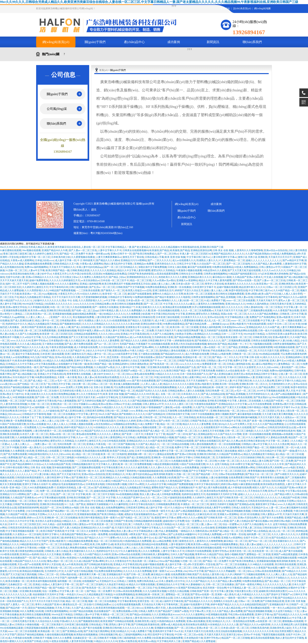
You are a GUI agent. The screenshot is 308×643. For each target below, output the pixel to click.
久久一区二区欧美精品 (184, 417)
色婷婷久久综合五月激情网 (135, 360)
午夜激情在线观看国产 (206, 404)
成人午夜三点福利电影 (166, 320)
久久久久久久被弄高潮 (135, 467)
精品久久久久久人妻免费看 (105, 340)
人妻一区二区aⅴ (85, 487)
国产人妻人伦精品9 (240, 521)
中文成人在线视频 (273, 277)
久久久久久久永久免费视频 (137, 571)
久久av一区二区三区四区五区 (207, 501)
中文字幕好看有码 (126, 601)
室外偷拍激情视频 (61, 467)
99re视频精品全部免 (52, 427)
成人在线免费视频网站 (113, 507)
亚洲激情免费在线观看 (15, 310)
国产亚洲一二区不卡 (132, 434)
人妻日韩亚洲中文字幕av (224, 257)
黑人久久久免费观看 (281, 511)
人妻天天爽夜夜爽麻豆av (109, 257)
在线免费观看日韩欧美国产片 (193, 410)
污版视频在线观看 (262, 344)
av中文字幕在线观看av (143, 357)
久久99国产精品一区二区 (286, 290)
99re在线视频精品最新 (11, 627)
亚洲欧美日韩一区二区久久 (253, 384)
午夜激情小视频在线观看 (189, 270)
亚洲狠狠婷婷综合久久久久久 (142, 277)
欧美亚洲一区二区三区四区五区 (56, 334)
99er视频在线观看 (31, 250)
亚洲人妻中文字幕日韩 (117, 330)
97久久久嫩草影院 (255, 437)
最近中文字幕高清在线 (27, 354)
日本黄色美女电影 (95, 484)
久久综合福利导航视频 (110, 347)
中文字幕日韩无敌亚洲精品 (132, 491)
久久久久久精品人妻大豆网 (254, 460)
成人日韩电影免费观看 (37, 460)
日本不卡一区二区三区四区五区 (230, 470)
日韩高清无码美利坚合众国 (282, 427)
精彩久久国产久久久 (248, 450)
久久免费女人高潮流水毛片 (93, 277)
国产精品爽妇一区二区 (62, 511)
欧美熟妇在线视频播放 (85, 634)
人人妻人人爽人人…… (37, 317)
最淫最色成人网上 (15, 460)
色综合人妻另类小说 (213, 574)
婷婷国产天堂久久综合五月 (189, 290)
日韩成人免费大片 (50, 350)
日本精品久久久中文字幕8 (19, 364)
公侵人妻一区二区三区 (290, 374)
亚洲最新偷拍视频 (61, 313)
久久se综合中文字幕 (30, 337)
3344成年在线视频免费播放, (224, 544)
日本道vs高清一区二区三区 (190, 283)
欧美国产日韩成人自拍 (122, 450)
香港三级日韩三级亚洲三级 (17, 253)
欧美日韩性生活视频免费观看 (228, 293)
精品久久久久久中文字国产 (34, 541)
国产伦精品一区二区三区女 (189, 437)
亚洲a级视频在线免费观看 (38, 263)
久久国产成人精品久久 (147, 444)
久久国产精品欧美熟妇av (258, 253)
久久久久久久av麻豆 (184, 303)
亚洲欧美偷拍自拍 (219, 410)
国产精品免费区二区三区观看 (274, 387)
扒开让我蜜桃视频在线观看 (206, 307)
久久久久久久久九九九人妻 (277, 584)
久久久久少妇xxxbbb (109, 334)
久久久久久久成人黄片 (94, 390)
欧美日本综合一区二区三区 (27, 410)
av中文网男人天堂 (242, 424)
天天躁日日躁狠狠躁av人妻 (241, 377)
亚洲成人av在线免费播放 (16, 357)
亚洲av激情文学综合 (16, 307)
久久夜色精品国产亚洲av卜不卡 (89, 357)
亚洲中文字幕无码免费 (203, 370)
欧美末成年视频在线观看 (28, 360)
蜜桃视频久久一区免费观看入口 (24, 427)
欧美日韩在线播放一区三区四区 (127, 447)
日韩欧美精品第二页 (204, 457)
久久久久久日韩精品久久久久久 (98, 323)
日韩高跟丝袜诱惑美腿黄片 (29, 477)
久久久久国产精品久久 (198, 581)
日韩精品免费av (103, 303)
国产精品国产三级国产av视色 (163, 491)
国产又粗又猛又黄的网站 (96, 631)
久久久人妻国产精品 (188, 387)
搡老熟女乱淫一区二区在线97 (43, 390)
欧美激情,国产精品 (159, 250)
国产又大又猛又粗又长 (69, 474)
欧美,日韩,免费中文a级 (102, 544)
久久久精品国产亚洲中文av (130, 497)
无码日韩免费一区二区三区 (219, 390)
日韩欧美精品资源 (79, 270)
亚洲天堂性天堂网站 (48, 527)
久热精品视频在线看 (140, 477)
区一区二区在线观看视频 (227, 444)
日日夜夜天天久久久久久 (193, 317)
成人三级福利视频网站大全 (201, 607)
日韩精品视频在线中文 (83, 464)
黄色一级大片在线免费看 (50, 501)
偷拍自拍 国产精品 (217, 344)
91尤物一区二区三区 (16, 270)
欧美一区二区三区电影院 (114, 454)
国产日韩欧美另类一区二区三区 (235, 497)
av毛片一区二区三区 (65, 380)
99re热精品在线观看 (269, 354)
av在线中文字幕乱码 (107, 397)
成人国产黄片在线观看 (290, 551)
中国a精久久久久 (68, 621)
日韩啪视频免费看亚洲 (168, 504)
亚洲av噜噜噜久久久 (165, 300)
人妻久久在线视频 (194, 390)
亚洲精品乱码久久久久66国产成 (262, 327)
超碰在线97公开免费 (173, 521)
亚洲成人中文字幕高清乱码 (135, 334)
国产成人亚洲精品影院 (200, 434)
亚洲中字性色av (39, 340)
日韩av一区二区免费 (248, 601)
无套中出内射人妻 (15, 277)
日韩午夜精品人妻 (108, 310)
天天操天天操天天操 (134, 407)
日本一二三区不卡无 (232, 334)
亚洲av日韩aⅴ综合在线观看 (126, 554)
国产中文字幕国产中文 (200, 470)
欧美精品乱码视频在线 (128, 430)
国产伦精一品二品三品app (85, 310)
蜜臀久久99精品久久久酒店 (63, 627)
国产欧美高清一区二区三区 (164, 364)
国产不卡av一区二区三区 (163, 360)
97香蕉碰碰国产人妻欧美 (159, 407)
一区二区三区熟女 (273, 307)
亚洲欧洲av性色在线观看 (239, 397)
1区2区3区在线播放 (196, 400)
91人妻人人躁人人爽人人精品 (131, 501)
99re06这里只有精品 (62, 614)
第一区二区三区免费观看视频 (40, 330)
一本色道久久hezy (73, 594)
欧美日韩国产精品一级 (57, 270)
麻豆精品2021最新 (222, 277)
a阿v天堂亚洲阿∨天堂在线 (201, 564)
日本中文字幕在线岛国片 (103, 420)
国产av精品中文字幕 (292, 260)
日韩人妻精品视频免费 (123, 587)
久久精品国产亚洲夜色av (116, 337)
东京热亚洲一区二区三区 (265, 551)
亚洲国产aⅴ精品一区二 (132, 370)
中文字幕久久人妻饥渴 (108, 464)
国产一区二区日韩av (167, 253)
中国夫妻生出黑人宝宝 (246, 591)
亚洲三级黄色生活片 (163, 290)
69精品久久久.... (70, 521)
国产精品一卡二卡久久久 (225, 357)
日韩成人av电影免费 (220, 354)
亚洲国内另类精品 (66, 487)
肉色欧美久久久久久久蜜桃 (173, 277)
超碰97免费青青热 (38, 280)
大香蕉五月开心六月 (63, 273)
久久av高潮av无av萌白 (163, 280)
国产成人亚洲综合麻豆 (22, 320)
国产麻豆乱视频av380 (262, 521)
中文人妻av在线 (18, 587)
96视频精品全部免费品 (114, 273)
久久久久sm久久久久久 (274, 270)
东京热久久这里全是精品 (48, 521)
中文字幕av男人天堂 (200, 611)
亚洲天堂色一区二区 (240, 551)
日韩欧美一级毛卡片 (159, 511)
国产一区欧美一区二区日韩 (203, 460)
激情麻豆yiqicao (220, 323)
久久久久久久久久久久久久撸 (138, 627)
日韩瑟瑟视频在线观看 (113, 380)
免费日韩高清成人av (147, 581)
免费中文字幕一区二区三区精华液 (251, 360)
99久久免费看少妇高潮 (214, 377)
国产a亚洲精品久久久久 (114, 400)
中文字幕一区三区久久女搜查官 (239, 367)
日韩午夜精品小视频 (257, 407)
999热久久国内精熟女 (257, 303)
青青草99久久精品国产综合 (209, 554)
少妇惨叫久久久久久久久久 (47, 300)
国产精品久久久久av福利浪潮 (255, 624)
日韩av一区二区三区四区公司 (281, 287)
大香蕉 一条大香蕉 (67, 377)
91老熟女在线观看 (58, 641)
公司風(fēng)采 (57, 108)
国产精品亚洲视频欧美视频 (236, 511)
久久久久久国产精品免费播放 (263, 313)
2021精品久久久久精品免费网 (57, 360)
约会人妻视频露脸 (66, 400)
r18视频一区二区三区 (186, 430)
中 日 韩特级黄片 (86, 260)
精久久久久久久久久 (232, 307)
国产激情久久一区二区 (113, 290)
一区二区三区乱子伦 (146, 587)
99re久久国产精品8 (108, 414)
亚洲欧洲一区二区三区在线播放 (60, 517)
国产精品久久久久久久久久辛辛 (267, 464)
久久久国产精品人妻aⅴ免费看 (266, 263)
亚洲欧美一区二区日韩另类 (214, 480)
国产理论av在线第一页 (244, 280)
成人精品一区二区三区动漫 (159, 447)
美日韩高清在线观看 (285, 564)
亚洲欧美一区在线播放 (179, 287)
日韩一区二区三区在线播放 (74, 420)
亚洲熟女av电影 (70, 507)
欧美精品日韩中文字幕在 (264, 374)
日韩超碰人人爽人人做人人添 (127, 547)
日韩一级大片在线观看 (270, 330)
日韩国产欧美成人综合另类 (191, 360)
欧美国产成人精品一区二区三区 (157, 430)
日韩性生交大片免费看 (191, 273)
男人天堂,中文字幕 (295, 390)
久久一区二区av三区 (156, 497)
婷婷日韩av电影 (229, 484)
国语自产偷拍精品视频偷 (169, 357)
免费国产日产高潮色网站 (262, 317)
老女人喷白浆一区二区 (292, 410)
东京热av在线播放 (36, 424)
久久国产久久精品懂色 (27, 334)
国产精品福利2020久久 (172, 354)
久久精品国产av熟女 (104, 367)
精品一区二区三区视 (140, 280)
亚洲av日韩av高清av (147, 420)
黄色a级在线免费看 (144, 374)
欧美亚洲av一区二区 (267, 283)
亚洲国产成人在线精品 (256, 531)
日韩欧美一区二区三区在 (245, 354)
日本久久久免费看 (62, 638)
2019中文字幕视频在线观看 (271, 390)
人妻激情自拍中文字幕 (294, 263)
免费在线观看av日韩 (126, 611)
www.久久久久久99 (84, 303)
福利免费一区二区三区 (258, 534)
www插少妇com (8, 384)
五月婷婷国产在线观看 (216, 330)
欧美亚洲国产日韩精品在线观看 (176, 440)
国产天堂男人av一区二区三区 (176, 567)
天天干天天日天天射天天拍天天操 (47, 601)
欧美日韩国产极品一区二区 (121, 390)
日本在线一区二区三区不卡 (115, 280)
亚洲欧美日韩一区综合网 (225, 384)
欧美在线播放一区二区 (17, 581)
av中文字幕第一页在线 (234, 534)
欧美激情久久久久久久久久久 (240, 283)
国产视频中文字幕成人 (149, 527)
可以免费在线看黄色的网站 (128, 387)
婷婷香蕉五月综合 (140, 283)
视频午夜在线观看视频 (78, 617)
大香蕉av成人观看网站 (22, 260)
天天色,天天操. (62, 607)
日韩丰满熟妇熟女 (139, 364)
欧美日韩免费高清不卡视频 (116, 283)
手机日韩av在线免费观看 (241, 614)
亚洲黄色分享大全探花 (137, 327)
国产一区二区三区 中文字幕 (158, 303)
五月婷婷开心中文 (54, 571)
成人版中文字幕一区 (65, 260)
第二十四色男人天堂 (138, 524)
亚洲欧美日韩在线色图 (58, 310)
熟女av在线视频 (11, 440)
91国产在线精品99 (155, 414)
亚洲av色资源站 (68, 557)
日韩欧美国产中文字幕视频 (130, 287)
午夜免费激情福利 (193, 507)
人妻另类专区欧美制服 (15, 404)
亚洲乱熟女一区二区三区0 (63, 404)
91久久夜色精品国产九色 (183, 367)
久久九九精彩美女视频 (154, 591)
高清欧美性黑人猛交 (145, 621)
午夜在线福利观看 (256, 323)
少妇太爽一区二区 (159, 327)
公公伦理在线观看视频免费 (56, 447)
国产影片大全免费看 (14, 511)
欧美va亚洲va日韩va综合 (77, 501)
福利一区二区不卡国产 (17, 283)
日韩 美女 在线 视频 (223, 250)
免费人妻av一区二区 (45, 444)
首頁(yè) (103, 70)
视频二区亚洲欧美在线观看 (155, 367)
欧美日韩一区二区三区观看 (198, 293)
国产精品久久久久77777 (96, 537)
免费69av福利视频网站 (36, 267)
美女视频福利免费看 (83, 317)
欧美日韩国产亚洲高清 (34, 327)
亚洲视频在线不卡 (188, 487)
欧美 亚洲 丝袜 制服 (175, 257)
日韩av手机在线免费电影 (231, 474)
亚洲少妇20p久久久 (235, 303)
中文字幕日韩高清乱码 (234, 547)
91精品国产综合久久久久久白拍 (29, 561)
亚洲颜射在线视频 (163, 627)
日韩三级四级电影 (78, 287)
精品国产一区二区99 (177, 434)
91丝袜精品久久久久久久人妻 (108, 427)
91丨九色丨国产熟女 (75, 504)
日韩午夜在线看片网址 (17, 467)
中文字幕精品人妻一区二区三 (242, 587)
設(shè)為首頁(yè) (242, 8)
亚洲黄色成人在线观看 (47, 450)
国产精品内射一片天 (206, 474)
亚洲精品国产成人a (30, 350)
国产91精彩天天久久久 (287, 474)
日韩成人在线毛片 (240, 507)
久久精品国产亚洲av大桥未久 (247, 277)
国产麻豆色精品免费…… (198, 323)
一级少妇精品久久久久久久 (111, 313)
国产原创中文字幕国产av (279, 594)
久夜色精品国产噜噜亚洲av (74, 534)
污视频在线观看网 (255, 574)
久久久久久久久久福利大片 (62, 514)
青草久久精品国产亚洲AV (48, 604)
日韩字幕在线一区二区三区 (153, 460)
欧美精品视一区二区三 (49, 631)
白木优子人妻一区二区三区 (34, 434)
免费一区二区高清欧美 (51, 491)
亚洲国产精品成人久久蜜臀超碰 (199, 641)
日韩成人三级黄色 (126, 581)
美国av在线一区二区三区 (234, 313)
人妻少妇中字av (43, 273)
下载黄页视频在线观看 (273, 634)
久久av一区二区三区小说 (89, 437)
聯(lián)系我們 (252, 42)
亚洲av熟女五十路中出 (11, 394)
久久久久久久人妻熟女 (109, 434)
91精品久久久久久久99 (167, 374)
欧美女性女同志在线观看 (128, 544)
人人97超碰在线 (51, 410)
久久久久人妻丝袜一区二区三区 (136, 377)
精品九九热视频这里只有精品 (35, 297)
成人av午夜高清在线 (140, 337)
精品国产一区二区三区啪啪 (235, 638)
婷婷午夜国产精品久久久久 (244, 387)
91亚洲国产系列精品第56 (189, 587)
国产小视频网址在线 (30, 617)
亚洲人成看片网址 (191, 377)
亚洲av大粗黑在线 (127, 641)
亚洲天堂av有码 (242, 374)
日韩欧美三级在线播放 (225, 450)
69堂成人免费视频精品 (284, 253)
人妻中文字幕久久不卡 (109, 250)
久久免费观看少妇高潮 (138, 313)
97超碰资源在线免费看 (179, 497)
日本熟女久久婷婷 (126, 420)
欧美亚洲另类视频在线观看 (207, 547)
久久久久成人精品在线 (29, 344)
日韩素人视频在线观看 (42, 283)
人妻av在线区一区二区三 (214, 347)
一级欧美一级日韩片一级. (239, 597)
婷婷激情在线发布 (184, 340)
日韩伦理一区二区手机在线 (157, 417)
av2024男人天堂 (81, 567)
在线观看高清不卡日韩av (216, 427)
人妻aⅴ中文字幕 (36, 270)
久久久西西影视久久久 (36, 290)
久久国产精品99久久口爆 (230, 557)
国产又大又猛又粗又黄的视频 (21, 574)
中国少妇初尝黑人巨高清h (88, 273)
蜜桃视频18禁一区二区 (15, 380)
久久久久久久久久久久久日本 (258, 631)
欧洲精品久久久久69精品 (207, 334)
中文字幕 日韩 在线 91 (250, 357)
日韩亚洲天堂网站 (94, 410)
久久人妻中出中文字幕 (127, 367)
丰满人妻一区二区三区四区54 (195, 253)
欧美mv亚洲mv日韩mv (110, 404)
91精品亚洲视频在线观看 (165, 464)
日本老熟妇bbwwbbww (233, 327)
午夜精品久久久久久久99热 (164, 397)
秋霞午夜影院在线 (238, 290)
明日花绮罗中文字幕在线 (161, 634)
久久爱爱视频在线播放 (83, 257)
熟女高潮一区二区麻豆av (145, 561)
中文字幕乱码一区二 (85, 511)
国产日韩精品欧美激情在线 (171, 380)
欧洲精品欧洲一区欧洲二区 (214, 387)
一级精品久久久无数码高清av (194, 531)
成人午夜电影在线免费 (85, 347)
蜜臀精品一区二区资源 (291, 350)
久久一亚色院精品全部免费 (106, 360)
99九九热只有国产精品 (42, 357)
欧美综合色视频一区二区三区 (212, 417)
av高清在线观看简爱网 (166, 273)
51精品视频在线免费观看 (80, 541)
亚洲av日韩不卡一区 (121, 253)
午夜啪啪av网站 (204, 450)
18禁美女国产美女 (137, 534)
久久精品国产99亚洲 (288, 497)
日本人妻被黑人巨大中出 (172, 581)
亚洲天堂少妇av (234, 634)
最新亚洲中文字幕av (266, 504)
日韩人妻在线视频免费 (201, 444)
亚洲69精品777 (127, 307)
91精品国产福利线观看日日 (242, 273)
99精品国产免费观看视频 (62, 290)
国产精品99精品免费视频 (187, 337)
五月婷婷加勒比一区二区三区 (134, 397)
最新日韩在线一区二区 (191, 491)
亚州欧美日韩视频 (216, 400)
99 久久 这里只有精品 (217, 464)
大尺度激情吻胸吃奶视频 (94, 297)
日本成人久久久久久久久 (105, 577)
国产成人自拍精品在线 (83, 327)
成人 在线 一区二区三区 (167, 394)
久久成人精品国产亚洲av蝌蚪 (138, 347)
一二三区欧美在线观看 (88, 290)
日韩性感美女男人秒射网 (269, 467)
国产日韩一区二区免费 (142, 330)
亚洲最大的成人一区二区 (269, 377)
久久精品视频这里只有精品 (98, 594)
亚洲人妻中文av (278, 360)
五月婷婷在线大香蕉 (162, 337)
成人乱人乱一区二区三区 (217, 320)
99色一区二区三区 (59, 307)
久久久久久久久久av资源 (215, 521)
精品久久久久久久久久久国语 (178, 384)
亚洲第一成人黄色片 (30, 447)
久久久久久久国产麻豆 (259, 547)
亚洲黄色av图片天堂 (283, 404)
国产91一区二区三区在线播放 (192, 477)
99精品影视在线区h (38, 454)
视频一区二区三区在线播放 (61, 414)
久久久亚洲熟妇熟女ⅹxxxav (166, 614)
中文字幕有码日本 (58, 287)
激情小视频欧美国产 (225, 414)
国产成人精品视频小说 (295, 277)
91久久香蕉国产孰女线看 (286, 310)
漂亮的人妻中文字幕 (119, 624)
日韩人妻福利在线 (253, 307)
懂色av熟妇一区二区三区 (60, 561)
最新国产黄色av (212, 437)
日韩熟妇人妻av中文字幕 (219, 360)
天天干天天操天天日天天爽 (66, 297)
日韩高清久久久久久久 (265, 497)
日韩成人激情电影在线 (238, 364)
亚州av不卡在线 (237, 480)
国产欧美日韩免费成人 (144, 253)
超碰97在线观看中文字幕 (196, 604)
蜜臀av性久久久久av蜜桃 (190, 517)
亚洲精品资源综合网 (201, 250)
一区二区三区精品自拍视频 (174, 444)
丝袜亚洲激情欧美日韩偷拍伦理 (138, 317)
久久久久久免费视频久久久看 (134, 310)
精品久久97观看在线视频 (142, 584)
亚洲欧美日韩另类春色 (30, 567)
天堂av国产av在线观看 (29, 564)
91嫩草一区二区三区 (288, 567)
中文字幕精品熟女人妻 (236, 317)
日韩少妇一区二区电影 (117, 410)
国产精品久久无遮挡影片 (141, 320)
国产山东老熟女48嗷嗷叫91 (54, 370)
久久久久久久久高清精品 (103, 270)
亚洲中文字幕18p (264, 614)
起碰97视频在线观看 (227, 287)
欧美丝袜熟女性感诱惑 (107, 377)
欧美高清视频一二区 (28, 491)
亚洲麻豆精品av (133, 427)
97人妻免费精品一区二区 (232, 260)
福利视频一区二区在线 (47, 407)
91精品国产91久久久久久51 (17, 300)
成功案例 (173, 42)
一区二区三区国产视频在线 (120, 444)
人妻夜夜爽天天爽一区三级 (91, 574)
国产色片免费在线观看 (15, 454)
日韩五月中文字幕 (186, 263)
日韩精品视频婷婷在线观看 (148, 521)
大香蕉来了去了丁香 (30, 417)
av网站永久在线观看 (240, 427)
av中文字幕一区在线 (114, 300)
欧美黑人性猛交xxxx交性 (138, 290)
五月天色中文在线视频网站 (273, 587)
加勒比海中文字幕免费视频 (152, 267)
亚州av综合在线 (215, 317)
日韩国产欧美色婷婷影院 (140, 273)
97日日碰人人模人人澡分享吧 (287, 293)
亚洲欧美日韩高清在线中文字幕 (58, 437)
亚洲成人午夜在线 (95, 444)
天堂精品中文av (25, 407)
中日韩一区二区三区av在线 (189, 634)
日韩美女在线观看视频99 (135, 250)
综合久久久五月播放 (50, 554)
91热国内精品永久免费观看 (137, 541)
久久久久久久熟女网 (263, 380)
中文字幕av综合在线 (295, 491)
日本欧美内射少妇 (60, 257)
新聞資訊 (213, 42)
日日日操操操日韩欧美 (252, 457)
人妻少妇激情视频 (218, 477)
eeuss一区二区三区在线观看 (240, 300)
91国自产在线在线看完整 (13, 424)
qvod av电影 (289, 467)
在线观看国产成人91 (72, 430)
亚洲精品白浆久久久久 (199, 277)
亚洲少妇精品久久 (115, 474)
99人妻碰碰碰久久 (195, 584)
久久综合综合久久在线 (152, 480)
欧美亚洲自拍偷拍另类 (22, 273)
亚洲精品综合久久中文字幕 (233, 404)
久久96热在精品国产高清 (57, 464)
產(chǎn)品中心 (134, 42)
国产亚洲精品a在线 (244, 504)
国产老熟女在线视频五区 (208, 440)
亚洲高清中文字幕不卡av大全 (284, 407)
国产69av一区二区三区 (260, 541)
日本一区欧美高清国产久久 (194, 374)
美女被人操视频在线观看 (126, 384)
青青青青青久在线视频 (78, 374)
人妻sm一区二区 (213, 524)
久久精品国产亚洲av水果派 (289, 487)
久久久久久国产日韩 (264, 430)
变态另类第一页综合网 (118, 357)
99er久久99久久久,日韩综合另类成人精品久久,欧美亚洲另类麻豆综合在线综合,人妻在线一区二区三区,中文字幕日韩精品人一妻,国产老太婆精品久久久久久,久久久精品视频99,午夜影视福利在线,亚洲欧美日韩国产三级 (149, 2)
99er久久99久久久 (238, 491)
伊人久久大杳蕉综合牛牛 (89, 394)
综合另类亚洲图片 (284, 631)
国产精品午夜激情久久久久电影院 (172, 297)
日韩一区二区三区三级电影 (239, 430)
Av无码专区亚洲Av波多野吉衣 (281, 334)
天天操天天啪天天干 (266, 300)
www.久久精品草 (286, 504)
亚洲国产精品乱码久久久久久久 (227, 253)
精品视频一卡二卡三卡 (239, 344)
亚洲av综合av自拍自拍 (275, 250)
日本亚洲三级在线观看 (167, 317)
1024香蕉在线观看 (9, 554)
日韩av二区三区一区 (101, 384)
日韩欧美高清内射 (260, 511)
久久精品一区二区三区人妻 (189, 524)
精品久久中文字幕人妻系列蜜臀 (133, 270)
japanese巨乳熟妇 (108, 460)
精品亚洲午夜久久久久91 (252, 287)
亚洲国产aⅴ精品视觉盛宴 (284, 554)
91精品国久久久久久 (112, 407)
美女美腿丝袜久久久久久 (286, 541)
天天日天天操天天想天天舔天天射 (78, 397)
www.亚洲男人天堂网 (71, 387)
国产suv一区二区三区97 (106, 344)
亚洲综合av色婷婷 (29, 554)
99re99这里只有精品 (32, 303)
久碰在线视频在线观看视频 (59, 634)
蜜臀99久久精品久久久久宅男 (167, 293)
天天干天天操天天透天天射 (14, 280)
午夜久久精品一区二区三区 (144, 350)
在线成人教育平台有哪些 (217, 507)
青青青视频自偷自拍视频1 (261, 470)
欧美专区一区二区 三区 (115, 293)
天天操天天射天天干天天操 (228, 310)
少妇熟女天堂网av (184, 334)
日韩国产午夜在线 (123, 521)
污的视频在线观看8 (128, 460)
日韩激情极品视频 (272, 420)
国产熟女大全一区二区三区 (259, 474)
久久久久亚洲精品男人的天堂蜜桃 (232, 567)
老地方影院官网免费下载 (190, 330)
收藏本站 (225, 8)
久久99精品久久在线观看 (261, 564)
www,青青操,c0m (138, 410)
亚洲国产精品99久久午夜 (55, 250)
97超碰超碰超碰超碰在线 (150, 470)
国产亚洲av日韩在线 (185, 454)
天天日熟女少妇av (69, 277)
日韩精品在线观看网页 (85, 334)
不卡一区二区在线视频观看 (290, 470)
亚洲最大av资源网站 (186, 280)
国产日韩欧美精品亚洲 (272, 601)
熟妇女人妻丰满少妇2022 (138, 617)
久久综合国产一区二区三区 (211, 263)
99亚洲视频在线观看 (284, 347)
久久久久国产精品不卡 (72, 350)
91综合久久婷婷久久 (90, 293)
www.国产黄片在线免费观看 (141, 380)
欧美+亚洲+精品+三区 (14, 487)
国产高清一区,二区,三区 (209, 367)
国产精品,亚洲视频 (225, 297)
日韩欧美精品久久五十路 (66, 263)
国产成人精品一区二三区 (41, 380)
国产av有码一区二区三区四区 (174, 420)
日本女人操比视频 (177, 267)
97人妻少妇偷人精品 (288, 340)
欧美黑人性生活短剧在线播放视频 (188, 344)
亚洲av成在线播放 (195, 621)
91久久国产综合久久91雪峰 (227, 434)
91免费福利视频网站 (143, 297)
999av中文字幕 (195, 571)
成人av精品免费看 (161, 541)
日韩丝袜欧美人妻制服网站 (155, 554)
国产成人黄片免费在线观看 (78, 344)
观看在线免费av (120, 350)
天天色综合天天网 (257, 491)
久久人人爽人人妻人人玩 (46, 420)
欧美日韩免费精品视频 (63, 394)
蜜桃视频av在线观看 (282, 434)
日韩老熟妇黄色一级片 (71, 320)
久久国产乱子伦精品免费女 (207, 407)
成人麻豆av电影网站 (261, 364)
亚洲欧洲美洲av (287, 283)
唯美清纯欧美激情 (163, 474)
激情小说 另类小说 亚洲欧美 (252, 257)
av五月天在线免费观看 (259, 404)
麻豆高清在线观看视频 (262, 638)
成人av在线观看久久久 (184, 260)
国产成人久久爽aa (231, 440)
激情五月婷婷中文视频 (89, 380)
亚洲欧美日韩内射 (206, 454)
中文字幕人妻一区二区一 (274, 320)
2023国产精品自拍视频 (62, 460)
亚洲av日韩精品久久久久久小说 (42, 277)
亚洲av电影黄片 (284, 317)
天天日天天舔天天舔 (268, 350)
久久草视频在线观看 (38, 307)
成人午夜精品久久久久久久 (251, 594)
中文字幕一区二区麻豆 (278, 440)
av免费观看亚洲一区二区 (213, 364)
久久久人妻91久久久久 (160, 467)
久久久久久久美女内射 (128, 323)
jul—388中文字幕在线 (128, 567)
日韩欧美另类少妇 (262, 337)
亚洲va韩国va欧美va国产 (258, 293)
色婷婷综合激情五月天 (193, 494)
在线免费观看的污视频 (176, 470)
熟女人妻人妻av (86, 377)
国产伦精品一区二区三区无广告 (33, 384)
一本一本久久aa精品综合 (283, 607)
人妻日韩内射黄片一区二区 (47, 430)
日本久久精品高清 (183, 597)
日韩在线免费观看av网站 (242, 467)
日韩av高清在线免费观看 (268, 571)
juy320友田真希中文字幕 (124, 354)
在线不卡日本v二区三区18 (280, 323)
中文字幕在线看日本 (112, 467)
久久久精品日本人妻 (79, 340)
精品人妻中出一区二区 (47, 320)
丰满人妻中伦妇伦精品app (89, 267)
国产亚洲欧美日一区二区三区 (87, 477)
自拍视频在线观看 (160, 344)
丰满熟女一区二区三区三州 (195, 504)
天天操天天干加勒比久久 (62, 267)
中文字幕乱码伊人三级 (169, 641)
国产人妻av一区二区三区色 (83, 250)
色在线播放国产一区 (21, 557)
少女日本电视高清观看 (113, 440)
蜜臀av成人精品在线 (171, 624)
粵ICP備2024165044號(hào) (106, 233)
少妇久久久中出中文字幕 (98, 350)
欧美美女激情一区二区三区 (237, 337)
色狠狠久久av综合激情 (227, 370)
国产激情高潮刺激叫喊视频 (243, 417)
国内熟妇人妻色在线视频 (172, 350)
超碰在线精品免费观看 (84, 313)
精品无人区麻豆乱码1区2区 (106, 370)
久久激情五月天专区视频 (211, 430)
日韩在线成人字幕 (154, 257)
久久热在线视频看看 (80, 307)
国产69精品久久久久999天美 (139, 394)
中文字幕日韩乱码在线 (163, 313)
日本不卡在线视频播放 (202, 414)
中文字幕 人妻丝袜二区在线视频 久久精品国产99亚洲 (255, 400)
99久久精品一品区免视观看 (57, 524)
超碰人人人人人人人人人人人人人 (263, 260)
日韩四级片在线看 (160, 557)
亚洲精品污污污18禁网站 (134, 260)
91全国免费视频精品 (124, 594)
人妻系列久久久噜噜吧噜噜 (249, 250)
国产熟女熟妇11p (262, 397)
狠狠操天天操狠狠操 (97, 504)
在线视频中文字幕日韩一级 (72, 364)
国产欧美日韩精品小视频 (161, 437)
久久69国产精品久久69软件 (96, 554)
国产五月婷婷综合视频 (89, 400)
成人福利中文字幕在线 (44, 400)
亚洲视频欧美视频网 (21, 430)
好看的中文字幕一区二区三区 (34, 257)
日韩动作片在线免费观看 (198, 551)
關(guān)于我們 (95, 42)
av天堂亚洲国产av (181, 501)
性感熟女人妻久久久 (207, 260)
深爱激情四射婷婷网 (190, 347)
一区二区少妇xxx (124, 374)
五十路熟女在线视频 (52, 344)
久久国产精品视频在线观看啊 (143, 400)
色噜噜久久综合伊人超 (225, 601)
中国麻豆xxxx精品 (88, 404)
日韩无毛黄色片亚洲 (280, 303)
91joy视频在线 (49, 293)
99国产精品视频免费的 (99, 547)
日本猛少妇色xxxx (44, 260)
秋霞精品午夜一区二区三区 (197, 357)
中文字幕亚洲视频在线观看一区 (22, 531)
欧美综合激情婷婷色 (23, 537)
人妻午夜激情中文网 (179, 544)
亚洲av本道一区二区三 (208, 627)
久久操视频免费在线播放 (28, 437)
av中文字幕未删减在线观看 (51, 497)
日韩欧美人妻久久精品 (155, 547)
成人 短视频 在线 (212, 511)
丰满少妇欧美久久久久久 (149, 307)
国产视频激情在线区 (70, 323)
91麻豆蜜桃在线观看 (10, 250)
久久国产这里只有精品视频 (78, 571)
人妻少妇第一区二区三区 (190, 300)
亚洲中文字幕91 (82, 360)
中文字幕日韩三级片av (198, 257)
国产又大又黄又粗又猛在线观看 (243, 270)
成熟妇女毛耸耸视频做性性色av (68, 484)
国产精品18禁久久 (284, 494)
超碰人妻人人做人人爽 (163, 283)
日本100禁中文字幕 (240, 464)
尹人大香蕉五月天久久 (49, 470)
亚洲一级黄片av (111, 517)
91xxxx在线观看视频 (70, 407)
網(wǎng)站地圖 (262, 8)
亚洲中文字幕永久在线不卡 (36, 484)
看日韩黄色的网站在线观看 (243, 330)
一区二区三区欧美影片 (51, 624)
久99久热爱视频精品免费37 (41, 487)
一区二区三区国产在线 (20, 400)
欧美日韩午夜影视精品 (90, 517)
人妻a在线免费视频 (176, 607)
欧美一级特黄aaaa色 (99, 253)
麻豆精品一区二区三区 (235, 541)
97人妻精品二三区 (19, 313)
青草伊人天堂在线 (214, 283)
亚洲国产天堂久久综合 (283, 547)
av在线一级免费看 (182, 407)
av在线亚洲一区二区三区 (268, 621)
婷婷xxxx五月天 (35, 517)
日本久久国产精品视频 (182, 554)
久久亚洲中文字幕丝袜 (198, 350)
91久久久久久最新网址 (67, 283)
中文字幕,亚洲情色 (185, 313)
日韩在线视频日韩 (108, 634)
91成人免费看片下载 (214, 300)
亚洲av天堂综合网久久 (249, 517)
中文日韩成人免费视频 (294, 420)
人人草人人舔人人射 (151, 384)
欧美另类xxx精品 (37, 310)
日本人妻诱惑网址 (112, 437)
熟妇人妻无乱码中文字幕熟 (118, 263)
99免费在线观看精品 (222, 267)
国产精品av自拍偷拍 (140, 614)
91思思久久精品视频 (178, 591)
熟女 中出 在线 (69, 300)
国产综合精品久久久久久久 (285, 537)
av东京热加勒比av (90, 280)
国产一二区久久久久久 (159, 260)
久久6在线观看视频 (117, 320)
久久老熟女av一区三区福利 (27, 534)
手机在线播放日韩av (221, 350)
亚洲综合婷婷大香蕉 (151, 323)
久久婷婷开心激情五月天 (45, 253)
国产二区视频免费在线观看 (258, 310)
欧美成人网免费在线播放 (172, 400)
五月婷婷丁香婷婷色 (125, 470)
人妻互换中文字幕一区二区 (64, 584)
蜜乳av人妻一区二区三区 (291, 300)
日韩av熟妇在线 (68, 574)
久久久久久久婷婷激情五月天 (64, 280)
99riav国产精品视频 (169, 561)
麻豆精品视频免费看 (172, 638)
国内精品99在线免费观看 (100, 417)
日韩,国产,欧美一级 (252, 420)
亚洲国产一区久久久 (61, 317)
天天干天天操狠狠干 (196, 380)
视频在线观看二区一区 (154, 427)
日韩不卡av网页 (136, 484)
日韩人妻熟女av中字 (269, 267)
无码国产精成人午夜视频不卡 (134, 344)
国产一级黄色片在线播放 (105, 307)
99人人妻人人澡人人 (57, 424)
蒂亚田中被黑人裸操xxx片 (90, 330)
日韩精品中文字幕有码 (120, 297)
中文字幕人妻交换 (223, 591)
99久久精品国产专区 (18, 480)
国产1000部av (259, 427)
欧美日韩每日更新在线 (253, 440)
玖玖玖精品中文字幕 (23, 377)
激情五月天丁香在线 (133, 257)
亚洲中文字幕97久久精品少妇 (290, 380)
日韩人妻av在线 (244, 297)
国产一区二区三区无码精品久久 (120, 267)
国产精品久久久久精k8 (107, 260)
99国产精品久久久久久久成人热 (31, 347)
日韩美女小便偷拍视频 (27, 624)
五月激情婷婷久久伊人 (280, 384)
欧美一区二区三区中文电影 (254, 370)
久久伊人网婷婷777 (235, 574)
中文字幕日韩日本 (242, 380)
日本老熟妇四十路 (58, 340)
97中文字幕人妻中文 (86, 414)
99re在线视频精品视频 (283, 397)
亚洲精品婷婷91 (294, 357)
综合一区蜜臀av (193, 521)
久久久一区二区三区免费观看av (197, 310)
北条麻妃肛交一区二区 (20, 584)
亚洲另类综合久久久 (165, 263)
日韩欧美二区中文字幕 (291, 313)
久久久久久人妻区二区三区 (179, 404)
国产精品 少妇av (117, 277)
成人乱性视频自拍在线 (12, 267)
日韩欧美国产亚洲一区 (201, 591)
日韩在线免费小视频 (116, 484)
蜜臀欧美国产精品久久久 (165, 487)
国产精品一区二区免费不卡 (74, 253)
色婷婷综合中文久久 (16, 323)
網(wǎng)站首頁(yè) (55, 42)
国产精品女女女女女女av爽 (128, 417)
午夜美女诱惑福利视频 (61, 347)
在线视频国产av (90, 581)
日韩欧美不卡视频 (42, 638)
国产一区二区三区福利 (238, 263)
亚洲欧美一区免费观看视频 (17, 420)
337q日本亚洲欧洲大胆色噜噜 (273, 273)
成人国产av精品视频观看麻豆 (286, 394)
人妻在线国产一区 (288, 367)
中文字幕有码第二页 (171, 604)
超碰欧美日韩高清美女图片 (273, 591)
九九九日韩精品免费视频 (55, 337)
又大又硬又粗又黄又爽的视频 (277, 414)
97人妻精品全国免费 (276, 437)
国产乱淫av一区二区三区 (102, 287)
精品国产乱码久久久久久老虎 (151, 390)
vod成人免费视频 (9, 457)
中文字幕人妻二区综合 (258, 480)
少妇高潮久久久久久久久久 (58, 303)
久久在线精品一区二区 (245, 350)
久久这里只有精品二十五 (286, 611)
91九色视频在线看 (178, 460)
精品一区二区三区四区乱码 (108, 541)
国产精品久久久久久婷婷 (134, 340)
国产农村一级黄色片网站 (248, 584)
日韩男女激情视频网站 (215, 273)
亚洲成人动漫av (41, 584)
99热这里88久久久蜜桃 (214, 270)
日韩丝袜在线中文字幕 (178, 414)
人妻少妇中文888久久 (103, 374)
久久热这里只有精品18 (235, 501)
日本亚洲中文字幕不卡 (204, 287)
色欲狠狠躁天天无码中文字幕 (221, 494)
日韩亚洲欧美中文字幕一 (161, 340)
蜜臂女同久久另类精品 (163, 270)
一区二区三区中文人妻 (220, 380)
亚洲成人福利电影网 (90, 283)
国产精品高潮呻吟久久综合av (28, 464)
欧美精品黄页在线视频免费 (177, 307)
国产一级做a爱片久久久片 (132, 577)
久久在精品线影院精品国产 (74, 480)
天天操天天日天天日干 (280, 257)
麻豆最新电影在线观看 (249, 414)
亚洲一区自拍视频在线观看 (165, 310)
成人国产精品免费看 (165, 537)
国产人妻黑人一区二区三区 (20, 604)
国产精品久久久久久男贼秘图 (219, 571)
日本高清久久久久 (190, 394)
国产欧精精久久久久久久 (208, 340)
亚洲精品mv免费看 (144, 263)
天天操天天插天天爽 (293, 514)
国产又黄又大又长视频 (234, 407)
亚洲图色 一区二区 (72, 554)
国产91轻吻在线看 (186, 537)
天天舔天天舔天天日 (125, 527)
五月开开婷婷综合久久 (258, 394)
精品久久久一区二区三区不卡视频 (101, 597)
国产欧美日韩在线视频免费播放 (159, 387)
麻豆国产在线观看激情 (199, 267)
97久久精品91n (175, 507)
